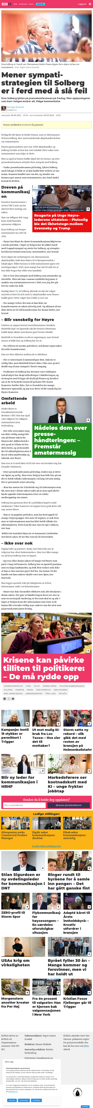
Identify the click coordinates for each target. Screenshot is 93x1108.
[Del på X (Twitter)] (9, 699)
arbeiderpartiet (34, 694)
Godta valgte (24, 1100)
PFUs (86, 1046)
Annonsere (23, 4)
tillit (37, 686)
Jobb (15, 4)
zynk (28, 686)
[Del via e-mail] (13, 699)
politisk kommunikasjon (71, 686)
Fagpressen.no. (13, 1091)
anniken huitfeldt (13, 686)
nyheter (19, 690)
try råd (63, 694)
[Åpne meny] (90, 4)
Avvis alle (12, 1100)
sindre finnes (50, 686)
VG (16, 291)
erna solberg (61, 690)
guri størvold (43, 690)
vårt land (50, 694)
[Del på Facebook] (4, 699)
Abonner (40, 4)
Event (31, 4)
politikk (8, 690)
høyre (30, 690)
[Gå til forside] (7, 4)
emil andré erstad (13, 694)
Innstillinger (85, 1106)
